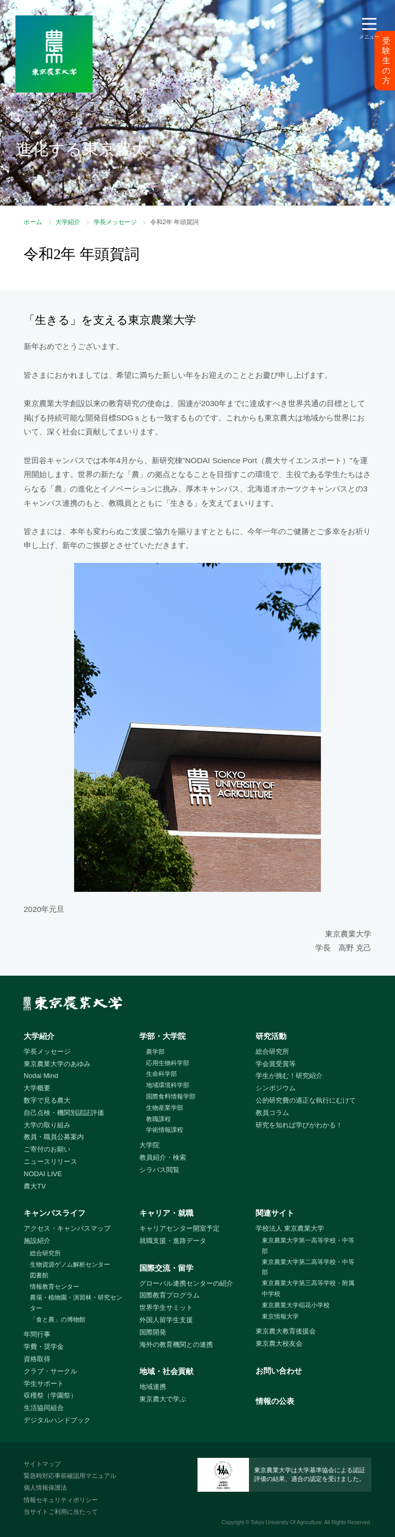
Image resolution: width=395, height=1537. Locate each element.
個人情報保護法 (45, 1487)
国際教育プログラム (169, 1295)
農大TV (35, 1186)
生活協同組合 (44, 1408)
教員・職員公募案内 (54, 1137)
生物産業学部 (164, 1107)
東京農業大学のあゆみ (57, 1064)
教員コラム (272, 1113)
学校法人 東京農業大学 (290, 1228)
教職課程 (158, 1119)
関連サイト (275, 1213)
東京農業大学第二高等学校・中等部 (308, 1267)
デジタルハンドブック (57, 1420)
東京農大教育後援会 (286, 1331)
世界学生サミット (166, 1307)
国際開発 (152, 1332)
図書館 (39, 1275)
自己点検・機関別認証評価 (64, 1113)
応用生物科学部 (167, 1063)
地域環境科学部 (167, 1085)
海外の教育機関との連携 (176, 1344)
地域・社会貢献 (166, 1371)
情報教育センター (54, 1286)
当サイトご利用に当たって (61, 1511)
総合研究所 (272, 1051)
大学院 (149, 1145)
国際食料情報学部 (170, 1096)
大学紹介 (68, 222)
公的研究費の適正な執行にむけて (306, 1100)
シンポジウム (276, 1088)
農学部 (155, 1051)
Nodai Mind (41, 1075)
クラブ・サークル (50, 1371)
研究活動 (271, 1036)
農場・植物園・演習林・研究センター (76, 1303)
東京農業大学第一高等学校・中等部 (308, 1246)
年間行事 (37, 1334)
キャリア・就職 (166, 1213)
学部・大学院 (162, 1036)
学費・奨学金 (44, 1346)
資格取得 (37, 1359)
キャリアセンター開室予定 (179, 1228)
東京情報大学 (280, 1316)
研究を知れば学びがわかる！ (299, 1125)
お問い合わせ (279, 1370)
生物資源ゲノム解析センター (70, 1264)
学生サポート (44, 1383)
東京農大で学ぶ (162, 1399)
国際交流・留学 (166, 1268)
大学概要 (37, 1088)
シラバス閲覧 (159, 1170)
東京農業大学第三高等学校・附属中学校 (308, 1288)
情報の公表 (275, 1401)
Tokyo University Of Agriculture (285, 1522)
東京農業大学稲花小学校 (296, 1305)
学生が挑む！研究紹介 (289, 1075)
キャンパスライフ (54, 1213)
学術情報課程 (164, 1129)
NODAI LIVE (43, 1174)
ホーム (33, 222)
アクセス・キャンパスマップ (67, 1228)
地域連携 (152, 1386)
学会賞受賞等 (276, 1064)
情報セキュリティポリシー (61, 1500)
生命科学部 (161, 1073)
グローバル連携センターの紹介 (186, 1283)
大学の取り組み (47, 1125)
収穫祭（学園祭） (50, 1395)
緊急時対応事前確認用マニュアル (70, 1475)
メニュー (369, 37)
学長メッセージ (115, 222)
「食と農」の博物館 (57, 1319)
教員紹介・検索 (162, 1157)
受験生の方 (386, 60)
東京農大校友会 (279, 1343)
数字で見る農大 (47, 1100)
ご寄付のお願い (47, 1149)
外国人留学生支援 (166, 1320)
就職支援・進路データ (172, 1241)
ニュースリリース (50, 1161)
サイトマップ (42, 1464)
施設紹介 (37, 1241)
